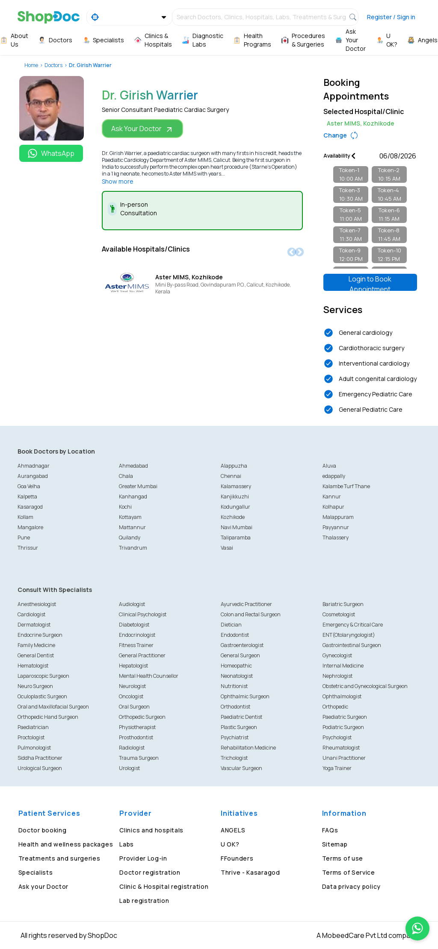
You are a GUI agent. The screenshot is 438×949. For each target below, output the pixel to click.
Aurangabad (33, 476)
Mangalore (30, 527)
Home (31, 65)
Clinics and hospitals (151, 830)
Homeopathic (236, 665)
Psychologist (337, 737)
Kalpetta (27, 496)
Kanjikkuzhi (235, 496)
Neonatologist (237, 676)
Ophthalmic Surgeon (245, 696)
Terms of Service (348, 872)
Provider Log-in (143, 858)
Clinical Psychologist (142, 614)
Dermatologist (34, 624)
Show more (117, 181)
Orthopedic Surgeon (142, 717)
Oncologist (131, 696)
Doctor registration (149, 872)
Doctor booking (42, 830)
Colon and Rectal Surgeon (251, 614)
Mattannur (132, 527)
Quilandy (129, 537)
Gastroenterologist (242, 645)
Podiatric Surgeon (343, 727)
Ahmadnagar (34, 465)
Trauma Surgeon (139, 758)
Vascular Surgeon (241, 768)
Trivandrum (133, 547)
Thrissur (28, 547)
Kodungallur (235, 506)
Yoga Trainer (337, 768)
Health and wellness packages (65, 844)
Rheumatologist (341, 747)
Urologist (129, 768)
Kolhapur (333, 506)
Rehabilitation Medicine (248, 747)
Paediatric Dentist (241, 717)
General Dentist (36, 655)
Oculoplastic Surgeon (42, 696)
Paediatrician (33, 727)
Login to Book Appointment (370, 282)
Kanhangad (133, 496)
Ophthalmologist (342, 696)
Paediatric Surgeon (345, 717)
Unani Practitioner (344, 758)
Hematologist (33, 665)
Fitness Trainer (136, 645)
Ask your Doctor (43, 886)
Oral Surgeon (134, 706)
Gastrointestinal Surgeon (352, 645)
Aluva (329, 465)
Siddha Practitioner (40, 758)
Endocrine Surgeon (40, 635)
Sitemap (335, 844)
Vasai (227, 547)
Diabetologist (134, 624)
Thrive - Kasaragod (250, 872)
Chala (126, 476)
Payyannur (336, 527)
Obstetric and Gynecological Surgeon (365, 686)
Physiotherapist (137, 727)
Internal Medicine (343, 665)
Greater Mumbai (138, 486)
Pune (24, 537)
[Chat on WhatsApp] (417, 928)
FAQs (330, 830)
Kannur (332, 496)
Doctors (53, 65)
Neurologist (132, 686)
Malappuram (338, 517)
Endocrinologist (137, 635)
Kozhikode (233, 517)
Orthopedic (335, 706)
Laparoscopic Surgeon (43, 676)
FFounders (237, 858)
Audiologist (132, 604)
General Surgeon (240, 655)
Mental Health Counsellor (148, 676)
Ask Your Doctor (142, 129)
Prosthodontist (136, 737)
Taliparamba (236, 537)
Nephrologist (337, 676)
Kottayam (130, 517)
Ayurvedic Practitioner (246, 604)
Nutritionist (234, 686)
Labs (126, 844)
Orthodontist (235, 706)
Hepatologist (133, 665)
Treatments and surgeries (59, 858)
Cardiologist (31, 614)
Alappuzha (234, 465)
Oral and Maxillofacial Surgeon (53, 706)
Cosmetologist (339, 614)
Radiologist (132, 747)
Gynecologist (337, 655)
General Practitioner (142, 655)
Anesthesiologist (37, 604)
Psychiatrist (235, 737)
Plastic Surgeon (239, 727)
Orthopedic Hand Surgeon (48, 717)
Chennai (231, 476)
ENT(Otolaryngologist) (349, 635)
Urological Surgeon (40, 768)
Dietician (231, 624)
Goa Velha (29, 486)
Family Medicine (36, 645)
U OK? (230, 844)
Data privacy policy (351, 886)
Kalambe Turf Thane (346, 486)
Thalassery (336, 537)
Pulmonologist (34, 747)
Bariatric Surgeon (343, 604)
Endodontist (235, 635)
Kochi (125, 506)
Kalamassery (236, 486)
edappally (334, 476)
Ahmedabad (133, 465)
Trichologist (234, 758)
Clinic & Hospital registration (163, 886)
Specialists (35, 872)
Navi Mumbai (236, 527)
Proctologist (31, 737)
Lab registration (144, 900)
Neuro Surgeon (35, 686)
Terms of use (342, 858)
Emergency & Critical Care (353, 624)
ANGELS (233, 830)
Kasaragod (30, 506)
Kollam (25, 517)
